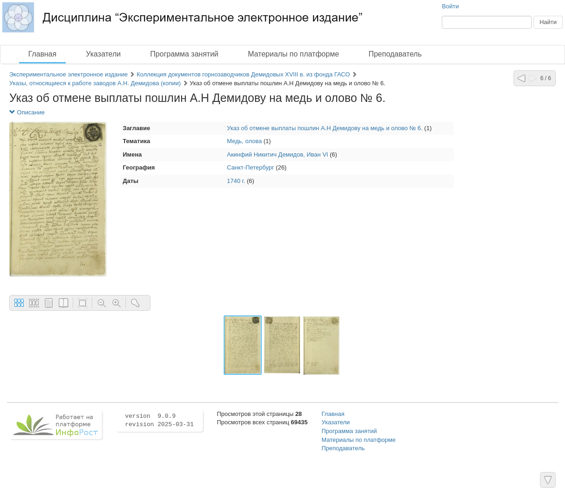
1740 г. (236, 180)
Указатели (103, 54)
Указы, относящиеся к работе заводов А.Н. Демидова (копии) (95, 83)
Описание (26, 112)
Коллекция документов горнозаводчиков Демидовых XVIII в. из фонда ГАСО (243, 74)
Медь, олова (244, 141)
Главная (42, 54)
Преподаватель (395, 54)
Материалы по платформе (293, 54)
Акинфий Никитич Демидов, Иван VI (277, 154)
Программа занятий (184, 54)
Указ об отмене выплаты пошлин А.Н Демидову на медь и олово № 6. (324, 128)
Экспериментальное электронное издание (68, 74)
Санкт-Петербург (250, 167)
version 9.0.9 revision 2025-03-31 (159, 420)
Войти (450, 6)
